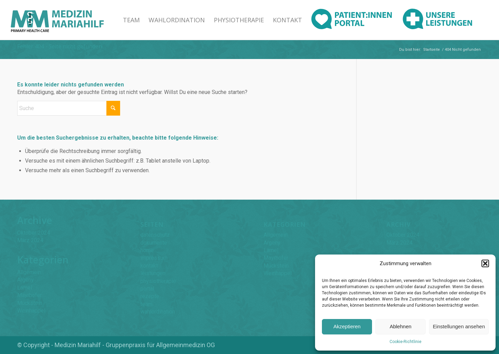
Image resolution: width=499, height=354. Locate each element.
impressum (153, 258)
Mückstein (29, 303)
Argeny (25, 279)
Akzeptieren (346, 326)
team (146, 304)
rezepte (149, 296)
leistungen (152, 273)
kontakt (149, 265)
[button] (485, 263)
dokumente (153, 242)
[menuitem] (131, 20)
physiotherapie (158, 281)
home (147, 250)
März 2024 (30, 240)
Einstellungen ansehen (459, 326)
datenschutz (155, 235)
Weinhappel (31, 310)
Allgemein (29, 272)
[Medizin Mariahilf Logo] (57, 20)
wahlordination (157, 311)
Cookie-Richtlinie (405, 341)
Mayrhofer (29, 295)
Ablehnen (400, 326)
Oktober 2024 (33, 232)
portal (147, 288)
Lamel (24, 287)
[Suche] (68, 108)
